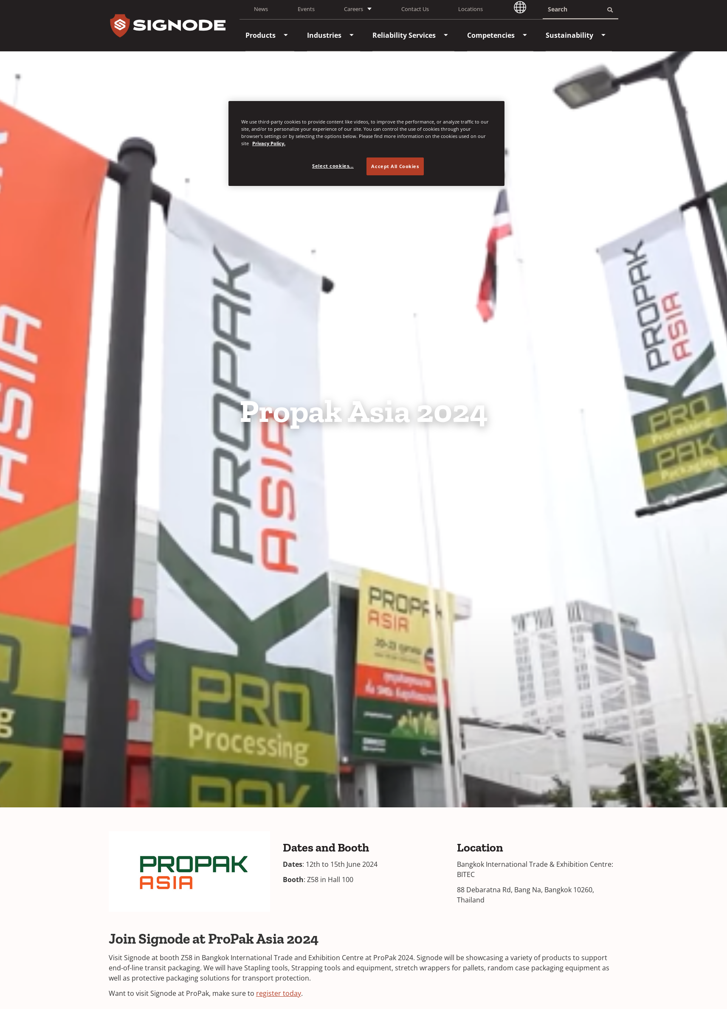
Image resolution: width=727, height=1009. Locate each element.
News (261, 9)
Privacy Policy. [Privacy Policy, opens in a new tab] (268, 143)
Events (306, 9)
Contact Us (415, 9)
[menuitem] (260, 35)
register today (278, 993)
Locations (470, 9)
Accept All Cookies (395, 166)
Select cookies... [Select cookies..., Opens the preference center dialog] (333, 166)
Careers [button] (353, 9)
